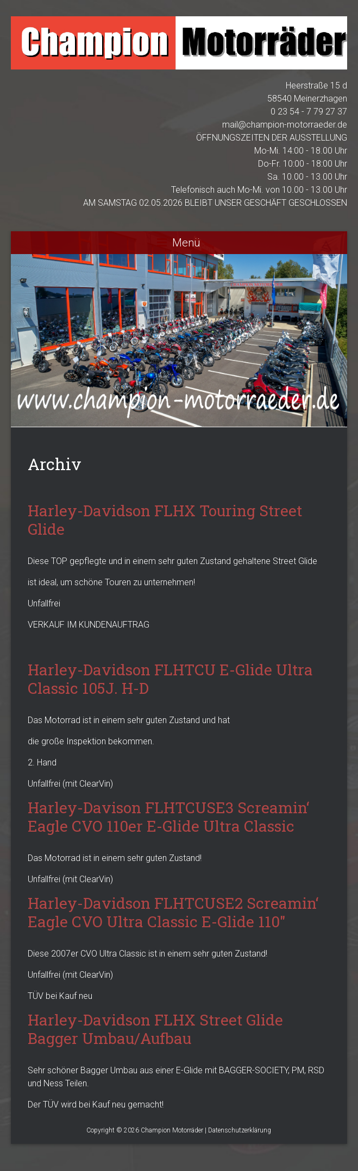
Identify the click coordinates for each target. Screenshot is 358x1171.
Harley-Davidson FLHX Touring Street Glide (165, 520)
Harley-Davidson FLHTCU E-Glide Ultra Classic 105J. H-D (170, 679)
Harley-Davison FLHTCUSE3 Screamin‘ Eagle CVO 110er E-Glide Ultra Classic (168, 816)
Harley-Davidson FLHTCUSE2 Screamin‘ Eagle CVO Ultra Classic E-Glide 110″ (173, 912)
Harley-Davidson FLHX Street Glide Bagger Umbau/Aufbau (155, 1029)
